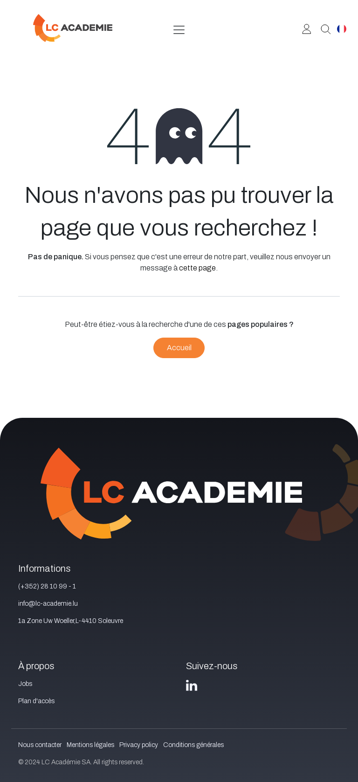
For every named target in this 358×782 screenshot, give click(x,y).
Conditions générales (193, 744)
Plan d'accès (36, 701)
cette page (197, 268)
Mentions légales (90, 744)
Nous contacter (40, 744)
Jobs (25, 683)
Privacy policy (138, 744)
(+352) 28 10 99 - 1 (47, 586)
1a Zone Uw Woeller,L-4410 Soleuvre (70, 620)
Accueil (179, 348)
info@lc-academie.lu (48, 603)
